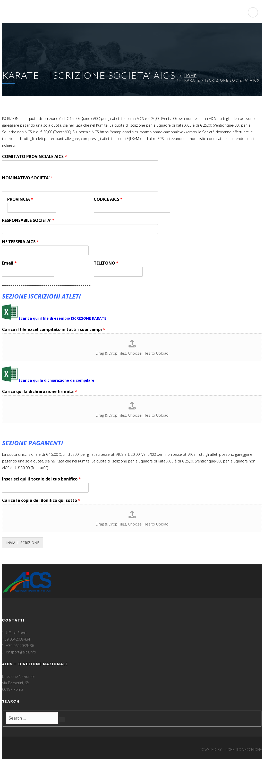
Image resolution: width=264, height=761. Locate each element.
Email (9, 263)
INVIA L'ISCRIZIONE (22, 542)
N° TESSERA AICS (20, 241)
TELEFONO (106, 263)
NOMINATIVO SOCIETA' (27, 178)
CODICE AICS (108, 199)
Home (190, 76)
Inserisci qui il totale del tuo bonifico (41, 479)
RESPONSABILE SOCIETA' (28, 220)
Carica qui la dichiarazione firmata (39, 391)
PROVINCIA (20, 199)
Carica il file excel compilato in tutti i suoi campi (53, 329)
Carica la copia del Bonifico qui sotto (41, 500)
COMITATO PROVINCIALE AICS (34, 156)
